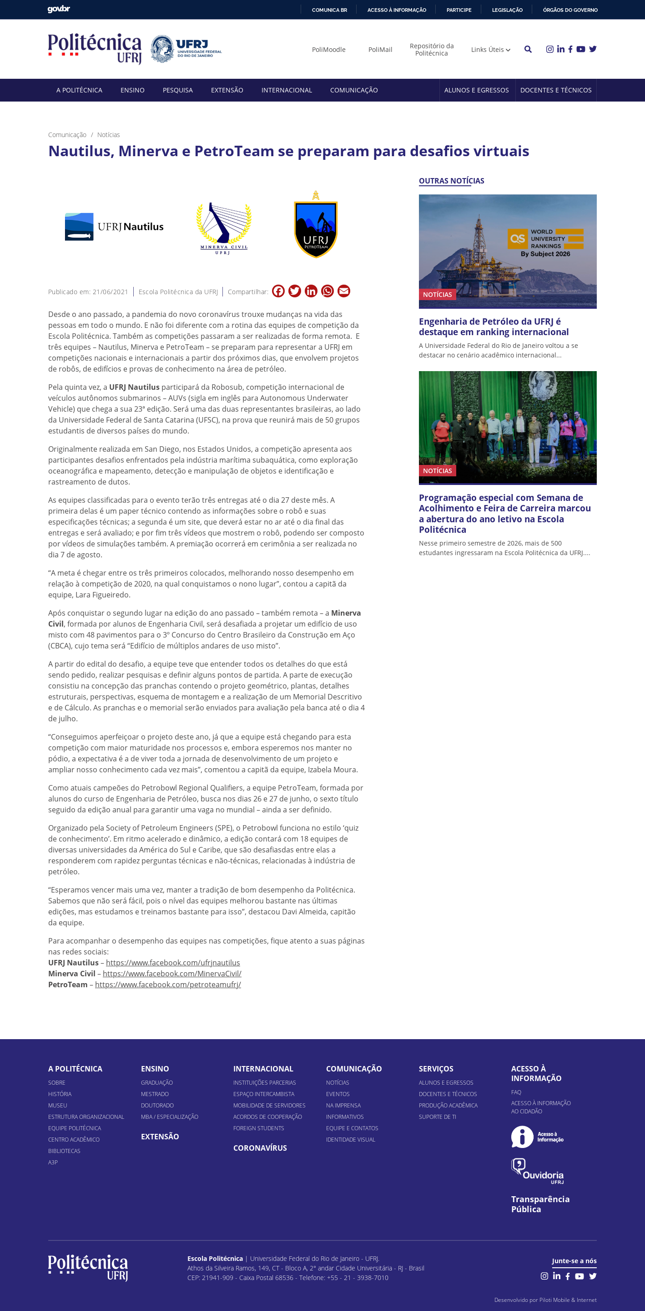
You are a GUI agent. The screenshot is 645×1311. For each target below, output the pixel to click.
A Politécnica (79, 90)
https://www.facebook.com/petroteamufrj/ (168, 984)
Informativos (345, 1117)
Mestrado (155, 1094)
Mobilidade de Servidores (269, 1105)
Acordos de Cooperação (267, 1117)
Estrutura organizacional (86, 1117)
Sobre (57, 1083)
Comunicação (354, 90)
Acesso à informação (397, 10)
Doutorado (157, 1105)
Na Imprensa (343, 1105)
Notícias (337, 1083)
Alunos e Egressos (476, 90)
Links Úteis (487, 49)
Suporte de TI (437, 1117)
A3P (53, 1162)
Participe (459, 10)
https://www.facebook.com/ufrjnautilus (173, 963)
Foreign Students (258, 1128)
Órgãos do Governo (570, 10)
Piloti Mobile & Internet (568, 1300)
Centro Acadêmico (74, 1139)
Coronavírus (260, 1148)
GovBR (58, 9)
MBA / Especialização (169, 1117)
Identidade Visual (350, 1139)
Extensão (227, 90)
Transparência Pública (540, 1204)
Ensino (133, 90)
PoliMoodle (329, 49)
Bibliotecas (64, 1151)
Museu (57, 1105)
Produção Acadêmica (448, 1105)
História (59, 1094)
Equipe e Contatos (352, 1128)
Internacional (287, 90)
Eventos (338, 1094)
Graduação (157, 1083)
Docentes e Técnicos (556, 90)
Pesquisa (178, 90)
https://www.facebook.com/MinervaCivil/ (172, 974)
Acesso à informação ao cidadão (541, 1107)
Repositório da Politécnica (432, 49)
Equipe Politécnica (74, 1128)
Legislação (507, 10)
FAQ (516, 1092)
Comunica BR (329, 10)
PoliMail (380, 49)
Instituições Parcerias (264, 1083)
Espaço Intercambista (263, 1094)
